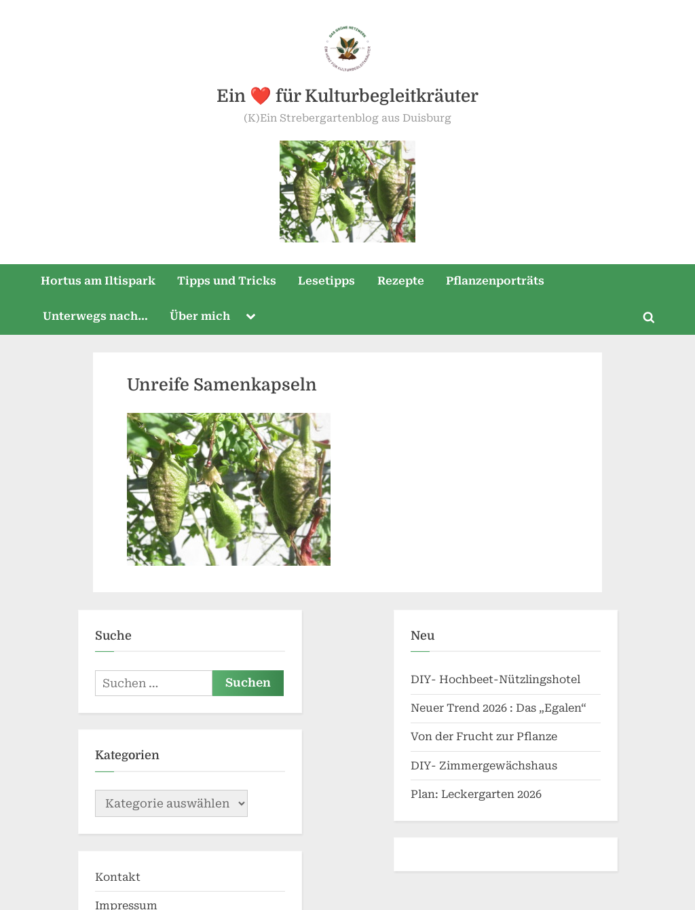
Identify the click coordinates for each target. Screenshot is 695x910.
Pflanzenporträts (495, 178)
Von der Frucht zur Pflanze (484, 634)
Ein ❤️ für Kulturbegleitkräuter (347, 96)
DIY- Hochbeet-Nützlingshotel (495, 577)
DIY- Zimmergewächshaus (484, 663)
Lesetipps (326, 178)
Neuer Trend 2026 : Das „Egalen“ (498, 606)
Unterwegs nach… (95, 214)
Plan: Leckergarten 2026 (476, 692)
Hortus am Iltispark (98, 178)
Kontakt (117, 775)
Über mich (200, 214)
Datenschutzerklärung (157, 832)
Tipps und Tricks (226, 178)
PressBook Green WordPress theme (498, 892)
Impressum (126, 803)
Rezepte (400, 178)
